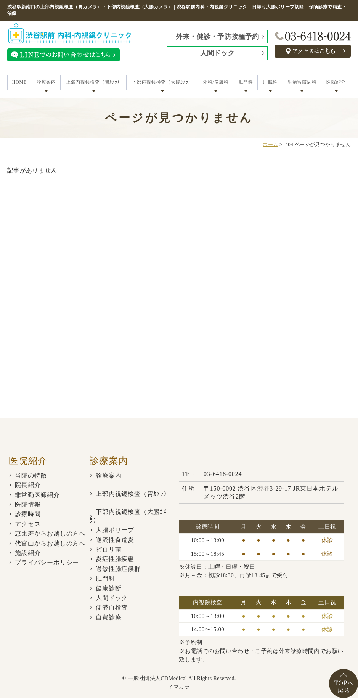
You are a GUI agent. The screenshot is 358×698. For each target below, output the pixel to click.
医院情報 (27, 504)
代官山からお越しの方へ (50, 543)
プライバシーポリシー (47, 562)
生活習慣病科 (301, 82)
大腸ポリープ (115, 530)
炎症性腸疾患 (115, 559)
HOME (19, 82)
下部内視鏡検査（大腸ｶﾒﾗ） (162, 82)
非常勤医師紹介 (37, 495)
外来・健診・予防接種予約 (217, 36)
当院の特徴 (31, 475)
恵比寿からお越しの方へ (50, 533)
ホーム (270, 144)
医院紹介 (336, 82)
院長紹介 (27, 485)
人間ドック (217, 53)
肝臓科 (270, 82)
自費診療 (108, 617)
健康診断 (108, 588)
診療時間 (27, 514)
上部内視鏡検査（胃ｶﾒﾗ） (94, 82)
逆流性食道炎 (115, 540)
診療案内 (46, 82)
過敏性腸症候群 (118, 569)
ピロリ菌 (108, 549)
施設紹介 (27, 553)
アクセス (27, 524)
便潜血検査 (112, 607)
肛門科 (246, 82)
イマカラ (179, 687)
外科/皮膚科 (216, 82)
